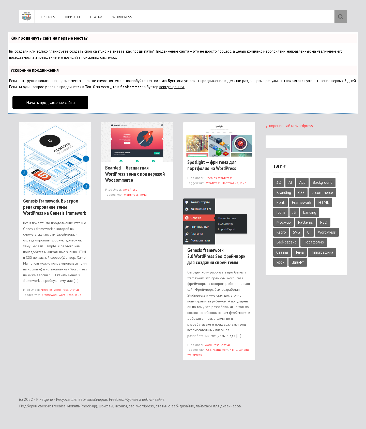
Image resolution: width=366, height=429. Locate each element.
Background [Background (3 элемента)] (322, 182)
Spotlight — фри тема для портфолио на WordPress (212, 165)
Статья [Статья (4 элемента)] (282, 252)
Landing (244, 349)
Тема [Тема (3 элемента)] (299, 252)
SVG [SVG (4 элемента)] (296, 232)
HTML (233, 349)
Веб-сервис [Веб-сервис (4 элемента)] (286, 241)
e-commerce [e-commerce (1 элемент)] (322, 192)
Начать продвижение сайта (50, 102)
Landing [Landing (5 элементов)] (309, 212)
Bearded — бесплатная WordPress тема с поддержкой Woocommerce (135, 173)
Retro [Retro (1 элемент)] (281, 232)
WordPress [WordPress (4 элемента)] (327, 232)
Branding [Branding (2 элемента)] (283, 192)
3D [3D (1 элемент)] (278, 182)
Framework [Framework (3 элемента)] (301, 202)
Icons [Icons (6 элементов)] (280, 212)
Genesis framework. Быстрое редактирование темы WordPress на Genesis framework (54, 206)
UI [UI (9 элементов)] (309, 232)
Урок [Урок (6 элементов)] (280, 262)
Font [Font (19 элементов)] (280, 202)
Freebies (47, 290)
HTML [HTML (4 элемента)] (323, 202)
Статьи (74, 290)
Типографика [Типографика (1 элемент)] (322, 252)
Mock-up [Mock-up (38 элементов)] (283, 222)
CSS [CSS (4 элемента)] (301, 192)
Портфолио (230, 183)
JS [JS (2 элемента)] (294, 212)
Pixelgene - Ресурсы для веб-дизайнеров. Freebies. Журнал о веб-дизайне (26, 16)
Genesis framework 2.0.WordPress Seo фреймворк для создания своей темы (216, 256)
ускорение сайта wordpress (289, 125)
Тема (77, 295)
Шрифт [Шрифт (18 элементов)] (298, 262)
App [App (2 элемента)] (302, 182)
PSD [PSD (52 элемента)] (323, 222)
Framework (49, 295)
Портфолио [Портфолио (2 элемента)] (313, 241)
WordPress (61, 290)
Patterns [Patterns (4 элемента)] (305, 222)
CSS (208, 349)
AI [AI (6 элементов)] (290, 182)
